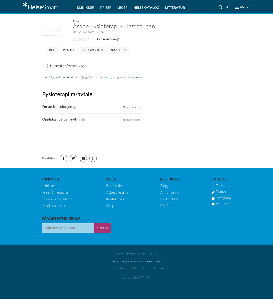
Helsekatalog (146, 7)
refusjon (110, 77)
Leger (122, 7)
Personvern (139, 268)
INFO (52, 50)
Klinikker (85, 7)
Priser (105, 7)
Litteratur (175, 7)
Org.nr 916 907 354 (136, 277)
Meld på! (103, 228)
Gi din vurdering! (108, 39)
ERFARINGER (93, 50)
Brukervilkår (117, 268)
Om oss (159, 268)
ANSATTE (118, 50)
